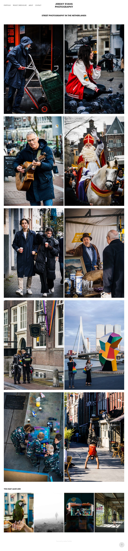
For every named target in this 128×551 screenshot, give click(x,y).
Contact (38, 5)
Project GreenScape (20, 5)
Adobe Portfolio (67, 541)
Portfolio (7, 5)
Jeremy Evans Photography (64, 5)
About (31, 5)
